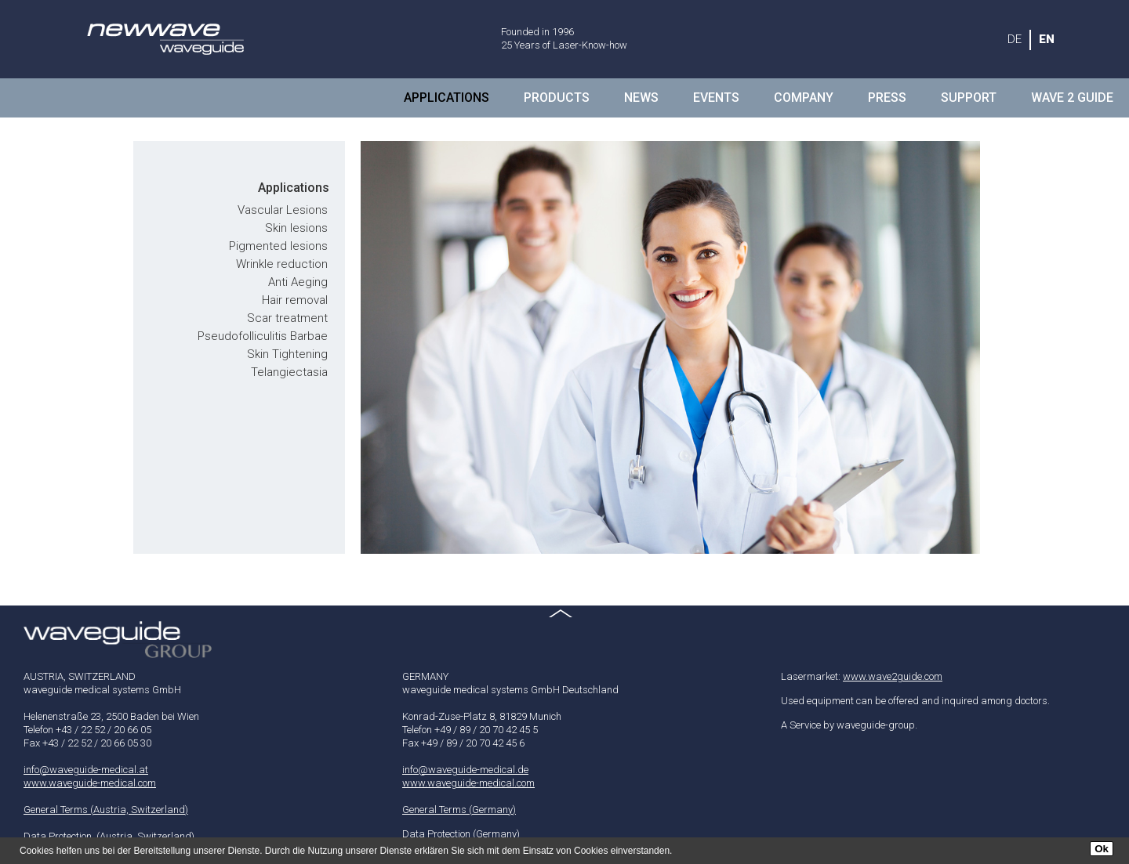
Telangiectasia (289, 372)
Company (803, 97)
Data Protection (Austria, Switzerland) (109, 836)
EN (1047, 39)
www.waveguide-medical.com (90, 783)
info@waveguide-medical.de (465, 769)
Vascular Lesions (283, 210)
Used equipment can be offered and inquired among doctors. (915, 701)
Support (968, 97)
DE (1014, 39)
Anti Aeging (298, 282)
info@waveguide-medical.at (86, 769)
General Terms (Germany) (459, 809)
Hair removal (295, 300)
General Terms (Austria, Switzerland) (106, 809)
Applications (446, 97)
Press (887, 97)
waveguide (165, 39)
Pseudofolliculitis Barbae (263, 336)
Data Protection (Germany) (461, 834)
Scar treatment (287, 318)
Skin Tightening (287, 354)
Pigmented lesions (278, 246)
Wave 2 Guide (1072, 97)
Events (716, 97)
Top (564, 621)
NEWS (641, 97)
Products (557, 97)
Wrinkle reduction (282, 264)
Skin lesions (296, 228)
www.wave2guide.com (892, 676)
